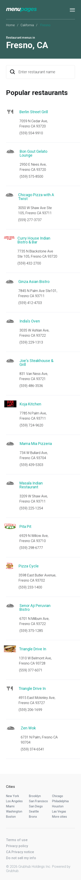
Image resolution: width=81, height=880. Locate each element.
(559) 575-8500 (31, 176)
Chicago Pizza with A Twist (36, 196)
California (27, 25)
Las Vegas (59, 811)
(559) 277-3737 (30, 220)
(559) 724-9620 (31, 425)
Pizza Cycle (29, 566)
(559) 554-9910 (31, 133)
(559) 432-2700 (29, 263)
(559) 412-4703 (30, 303)
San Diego (36, 806)
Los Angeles (14, 801)
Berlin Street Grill (33, 112)
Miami (10, 806)
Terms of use (16, 840)
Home (10, 25)
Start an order (66, 118)
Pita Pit (25, 526)
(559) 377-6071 (31, 670)
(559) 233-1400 (30, 587)
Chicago (57, 796)
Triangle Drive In (32, 649)
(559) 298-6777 (31, 548)
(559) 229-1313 (31, 342)
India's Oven (29, 321)
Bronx (33, 816)
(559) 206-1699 (30, 710)
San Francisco (38, 801)
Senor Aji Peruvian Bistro (35, 607)
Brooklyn (35, 796)
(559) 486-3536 (31, 386)
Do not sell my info (21, 858)
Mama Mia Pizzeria (36, 443)
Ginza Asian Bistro (33, 281)
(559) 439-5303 (31, 465)
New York (12, 796)
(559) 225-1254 (31, 508)
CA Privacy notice (20, 852)
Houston (58, 806)
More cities (59, 816)
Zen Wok (28, 728)
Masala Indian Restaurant (31, 485)
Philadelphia (60, 801)
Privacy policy (17, 846)
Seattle (34, 811)
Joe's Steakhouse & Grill (36, 362)
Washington (14, 811)
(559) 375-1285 (31, 631)
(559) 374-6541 (32, 749)
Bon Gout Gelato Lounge (33, 153)
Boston (11, 816)
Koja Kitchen (30, 404)
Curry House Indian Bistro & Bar (33, 240)
